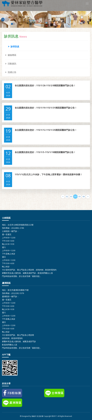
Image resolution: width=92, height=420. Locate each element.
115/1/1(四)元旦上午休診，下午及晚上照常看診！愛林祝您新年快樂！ (48, 174)
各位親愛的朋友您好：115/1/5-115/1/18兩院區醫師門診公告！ (45, 152)
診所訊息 (15, 46)
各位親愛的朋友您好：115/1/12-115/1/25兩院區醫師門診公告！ (46, 129)
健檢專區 (12, 55)
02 (67, 196)
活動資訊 (12, 63)
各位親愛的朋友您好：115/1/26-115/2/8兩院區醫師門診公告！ (45, 85)
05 (79, 196)
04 (75, 196)
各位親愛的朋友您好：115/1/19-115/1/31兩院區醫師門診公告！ (46, 107)
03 (71, 196)
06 (84, 196)
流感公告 (12, 72)
